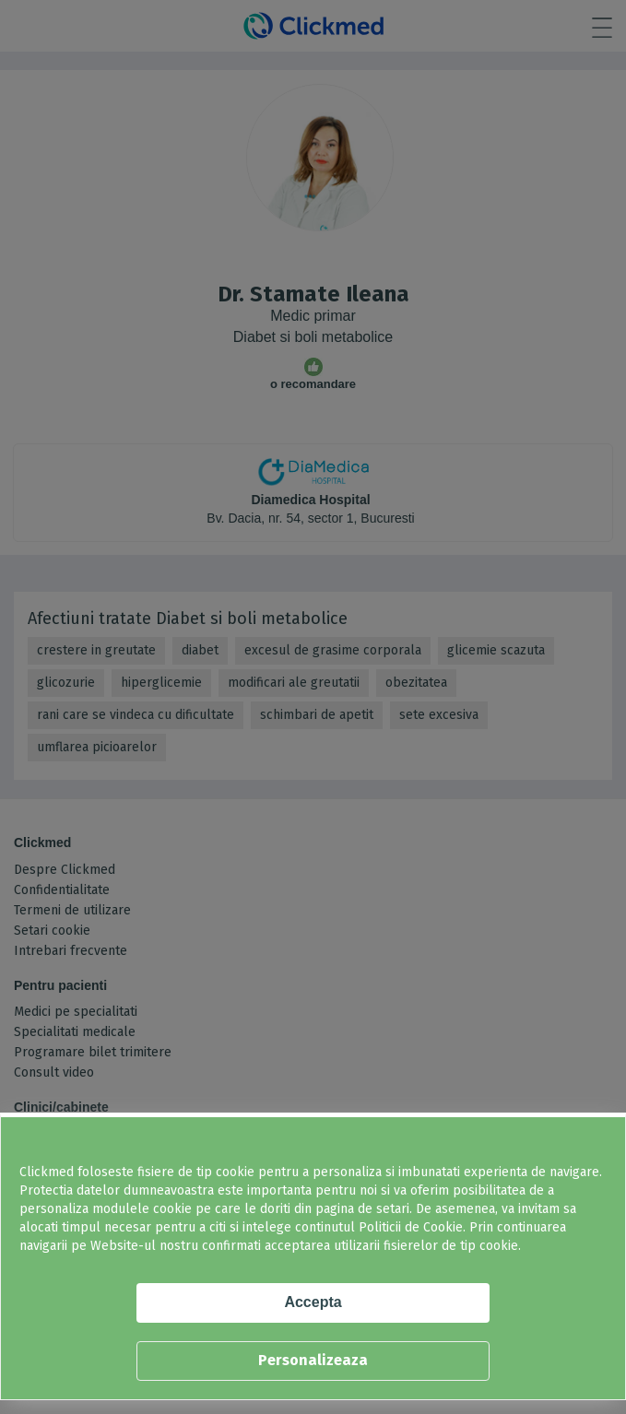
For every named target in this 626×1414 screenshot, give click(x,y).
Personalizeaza (313, 1360)
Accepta (312, 1302)
